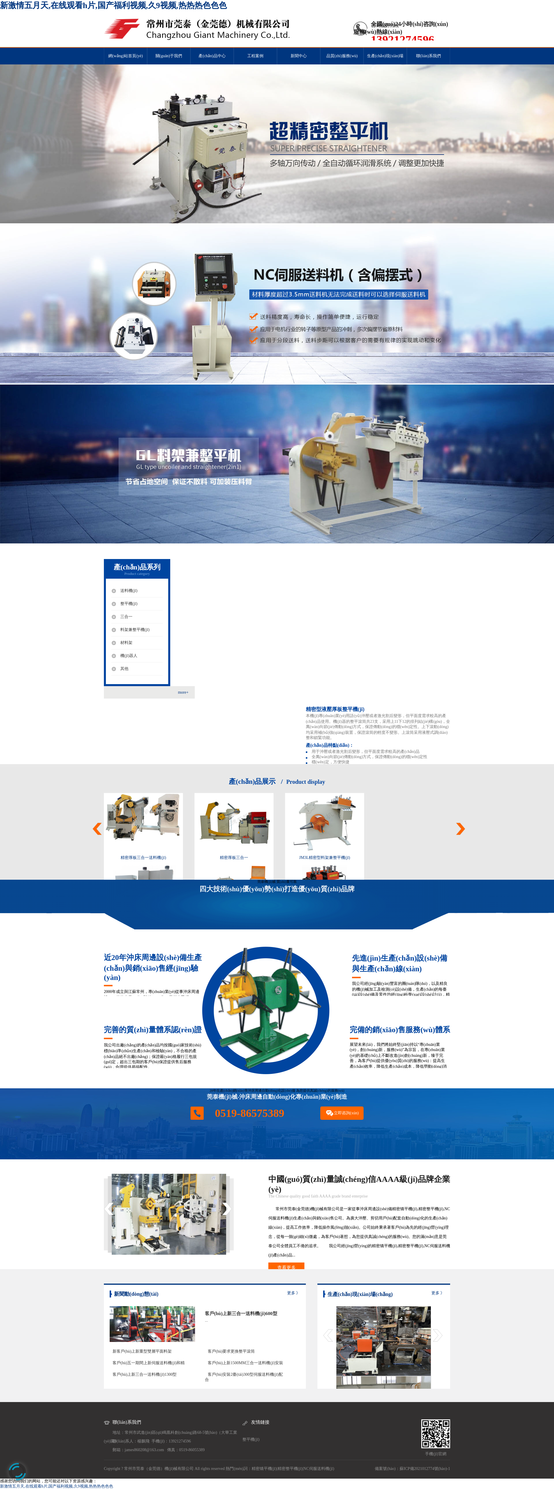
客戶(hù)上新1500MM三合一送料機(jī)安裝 (245, 1363)
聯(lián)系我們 (428, 56)
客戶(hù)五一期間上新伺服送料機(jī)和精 (149, 1363)
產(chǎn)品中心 (212, 56)
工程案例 (255, 56)
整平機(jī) (250, 1439)
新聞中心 (299, 56)
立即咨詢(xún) (346, 1113)
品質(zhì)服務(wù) (342, 56)
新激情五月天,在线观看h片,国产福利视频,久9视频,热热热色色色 (113, 5)
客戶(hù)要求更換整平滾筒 (231, 1351)
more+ (183, 692)
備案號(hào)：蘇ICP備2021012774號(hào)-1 (412, 1468)
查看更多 (286, 1267)
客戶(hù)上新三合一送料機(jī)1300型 (145, 1374)
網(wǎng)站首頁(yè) (125, 56)
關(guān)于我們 (169, 56)
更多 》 (293, 1293)
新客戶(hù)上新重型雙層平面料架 (142, 1351)
